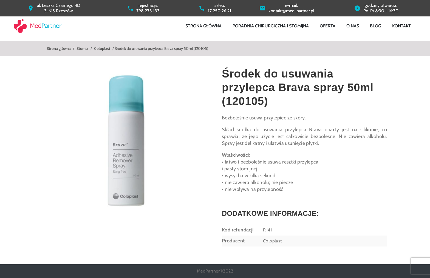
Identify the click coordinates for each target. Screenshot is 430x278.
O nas (352, 25)
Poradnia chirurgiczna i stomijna (271, 25)
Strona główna (203, 25)
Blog (375, 25)
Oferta (327, 25)
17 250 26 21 (219, 10)
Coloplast (102, 48)
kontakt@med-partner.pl (291, 10)
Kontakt (401, 25)
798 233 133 (148, 10)
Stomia (82, 48)
